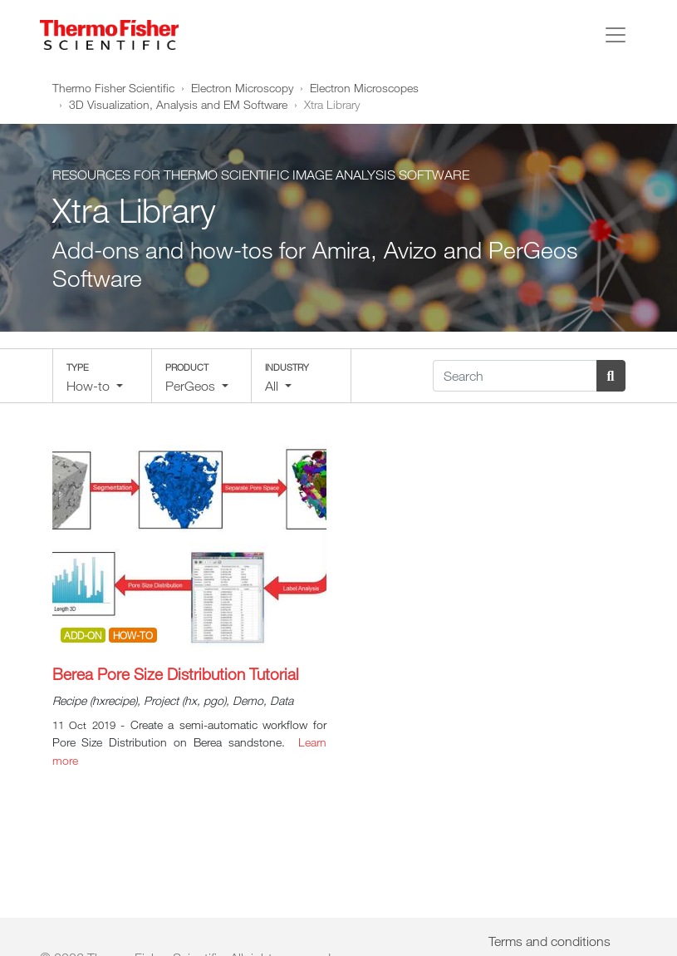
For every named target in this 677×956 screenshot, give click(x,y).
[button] (102, 375)
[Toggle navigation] (615, 35)
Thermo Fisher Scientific (113, 88)
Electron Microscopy (242, 88)
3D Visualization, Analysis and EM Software (178, 104)
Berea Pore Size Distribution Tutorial (175, 673)
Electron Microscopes (364, 88)
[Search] (515, 376)
